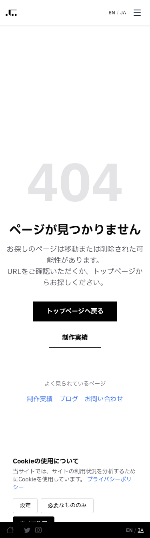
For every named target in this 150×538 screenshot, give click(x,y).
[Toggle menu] (137, 13)
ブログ (68, 399)
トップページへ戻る (75, 311)
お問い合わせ (104, 399)
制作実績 (75, 338)
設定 (25, 505)
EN (111, 12)
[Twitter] (27, 530)
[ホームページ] (10, 530)
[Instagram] (38, 530)
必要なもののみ (67, 505)
